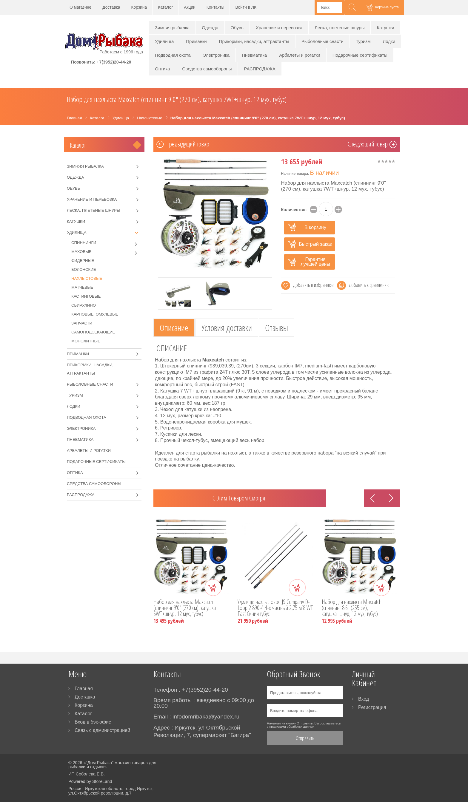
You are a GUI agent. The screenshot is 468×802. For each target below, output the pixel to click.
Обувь (237, 27)
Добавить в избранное (313, 284)
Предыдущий (187, 145)
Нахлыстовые (86, 278)
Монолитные (85, 341)
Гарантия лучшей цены (315, 262)
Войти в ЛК (245, 7)
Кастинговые (86, 296)
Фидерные (82, 260)
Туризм (363, 41)
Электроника (216, 55)
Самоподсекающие (93, 332)
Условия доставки (226, 328)
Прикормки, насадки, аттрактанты (254, 41)
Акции (189, 7)
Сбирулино (83, 305)
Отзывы (276, 328)
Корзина (139, 7)
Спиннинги (106, 243)
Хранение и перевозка (279, 27)
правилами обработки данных (291, 726)
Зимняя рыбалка (172, 27)
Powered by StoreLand (90, 781)
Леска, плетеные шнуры (339, 27)
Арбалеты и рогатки (299, 55)
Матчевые (82, 287)
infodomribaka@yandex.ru (206, 716)
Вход (363, 698)
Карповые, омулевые (94, 314)
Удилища (164, 41)
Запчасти (81, 323)
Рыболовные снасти (322, 41)
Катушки (385, 27)
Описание (174, 328)
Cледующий (368, 145)
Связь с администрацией (102, 730)
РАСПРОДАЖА (259, 68)
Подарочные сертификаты (359, 55)
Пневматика (254, 55)
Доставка (111, 7)
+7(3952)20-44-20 (114, 62)
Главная (84, 688)
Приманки (196, 41)
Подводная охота (173, 55)
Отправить (305, 738)
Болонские (83, 269)
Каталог (165, 7)
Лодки (389, 41)
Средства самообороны (207, 68)
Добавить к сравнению (369, 284)
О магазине (80, 7)
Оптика (162, 68)
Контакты (215, 7)
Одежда (210, 27)
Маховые (106, 252)
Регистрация (372, 707)
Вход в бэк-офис (93, 721)
